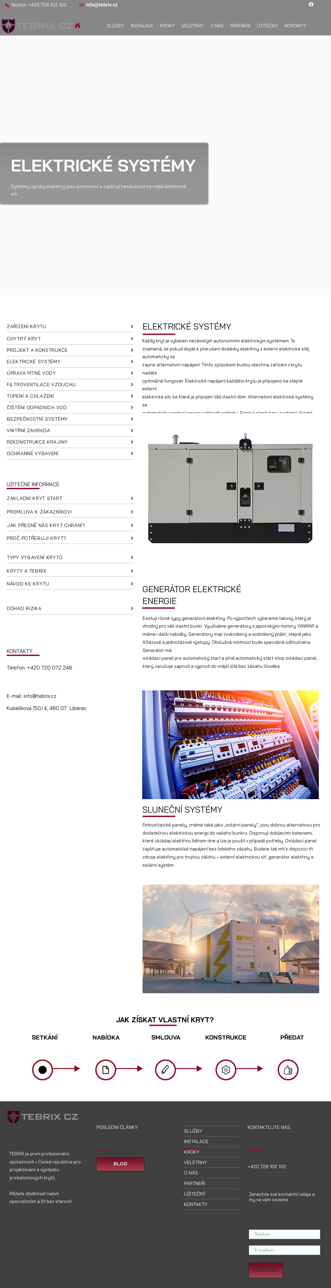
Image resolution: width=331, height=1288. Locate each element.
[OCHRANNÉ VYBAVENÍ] (70, 453)
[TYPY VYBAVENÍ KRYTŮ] (70, 557)
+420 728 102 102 (47, 5)
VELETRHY (195, 1162)
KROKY (192, 1152)
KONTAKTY (195, 1204)
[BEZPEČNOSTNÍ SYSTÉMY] (70, 419)
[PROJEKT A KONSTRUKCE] (70, 350)
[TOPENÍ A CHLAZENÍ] (70, 396)
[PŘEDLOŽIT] (266, 1270)
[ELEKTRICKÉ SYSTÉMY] (70, 362)
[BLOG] (120, 1164)
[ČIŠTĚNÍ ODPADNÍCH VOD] (70, 408)
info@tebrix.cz (40, 696)
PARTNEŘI (194, 1183)
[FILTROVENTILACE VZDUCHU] (70, 385)
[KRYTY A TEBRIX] (70, 571)
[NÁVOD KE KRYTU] (70, 583)
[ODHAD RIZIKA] (70, 608)
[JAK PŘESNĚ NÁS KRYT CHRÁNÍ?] (70, 525)
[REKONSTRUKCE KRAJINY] (70, 442)
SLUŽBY (193, 1131)
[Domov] (77, 25)
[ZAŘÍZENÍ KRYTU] (70, 326)
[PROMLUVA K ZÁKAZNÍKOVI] (70, 512)
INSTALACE (196, 1141)
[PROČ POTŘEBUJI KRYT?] (70, 538)
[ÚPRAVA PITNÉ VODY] (70, 373)
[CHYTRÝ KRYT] (70, 339)
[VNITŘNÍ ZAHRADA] (70, 431)
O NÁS (191, 1173)
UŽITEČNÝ (195, 1194)
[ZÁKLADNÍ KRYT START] (70, 498)
